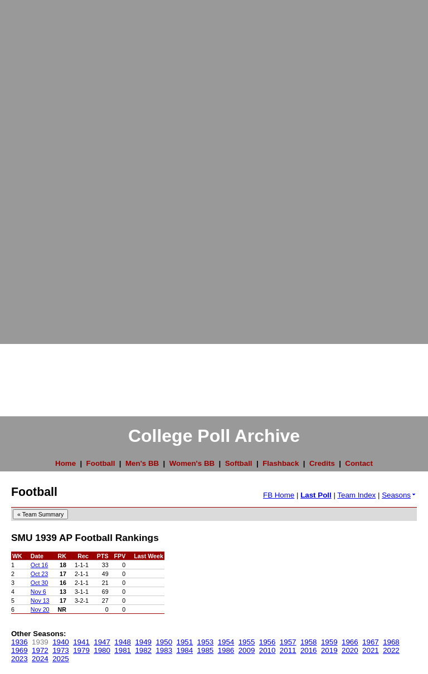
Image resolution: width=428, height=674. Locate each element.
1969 (19, 650)
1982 (143, 650)
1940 (60, 642)
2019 (329, 650)
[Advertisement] (44, 167)
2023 (19, 659)
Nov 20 (40, 609)
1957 (288, 642)
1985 (205, 650)
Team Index (356, 495)
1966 (350, 642)
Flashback (280, 463)
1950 (163, 642)
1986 (226, 650)
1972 (40, 650)
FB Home (278, 495)
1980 (102, 650)
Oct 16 (39, 565)
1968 (391, 642)
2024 (40, 659)
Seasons (399, 495)
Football (100, 463)
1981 (122, 650)
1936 (19, 642)
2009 (247, 650)
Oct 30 (39, 582)
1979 (81, 650)
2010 (267, 650)
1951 (185, 642)
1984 (185, 650)
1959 (329, 642)
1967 (370, 642)
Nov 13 (40, 600)
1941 (81, 642)
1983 (163, 650)
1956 (267, 642)
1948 (122, 642)
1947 (102, 642)
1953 (205, 642)
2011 (288, 650)
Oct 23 (39, 573)
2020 (350, 650)
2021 (370, 650)
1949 (143, 642)
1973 (60, 650)
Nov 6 (38, 591)
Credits (322, 463)
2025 (60, 659)
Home (65, 463)
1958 (308, 642)
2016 (308, 650)
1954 (226, 642)
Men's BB (142, 463)
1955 (247, 642)
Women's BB (192, 463)
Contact (359, 463)
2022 (391, 650)
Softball (238, 463)
